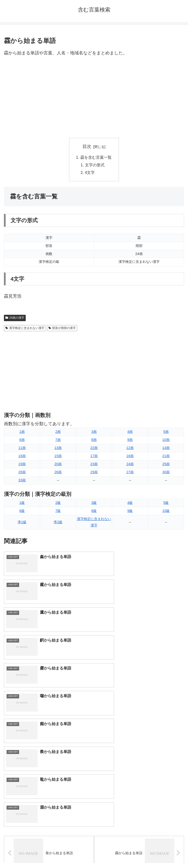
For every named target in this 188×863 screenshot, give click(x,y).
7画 (58, 441)
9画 (130, 441)
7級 (58, 512)
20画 (58, 465)
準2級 (58, 523)
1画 (22, 433)
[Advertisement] (94, 97)
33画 (22, 481)
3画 (94, 433)
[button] (179, 749)
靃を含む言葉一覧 (96, 157)
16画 (22, 457)
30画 (166, 473)
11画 (22, 449)
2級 (58, 504)
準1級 (22, 523)
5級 (166, 504)
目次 (86, 146)
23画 (94, 465)
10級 (166, 512)
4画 (130, 433)
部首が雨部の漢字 (62, 328)
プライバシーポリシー (140, 847)
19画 (22, 465)
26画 (58, 473)
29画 (94, 473)
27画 (130, 473)
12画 (130, 449)
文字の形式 (95, 165)
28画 (22, 473)
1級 (22, 504)
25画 (166, 465)
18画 (130, 457)
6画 (22, 441)
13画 (58, 449)
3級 (94, 504)
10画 (166, 441)
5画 (166, 433)
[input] (94, 749)
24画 (130, 465)
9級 (130, 512)
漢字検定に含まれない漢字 (24, 328)
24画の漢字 (14, 318)
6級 (22, 512)
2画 (58, 433)
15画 (58, 457)
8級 (94, 512)
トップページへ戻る (48, 847)
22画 (94, 449)
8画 (94, 441)
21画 (166, 457)
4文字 (90, 173)
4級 (130, 504)
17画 (94, 457)
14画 (166, 449)
